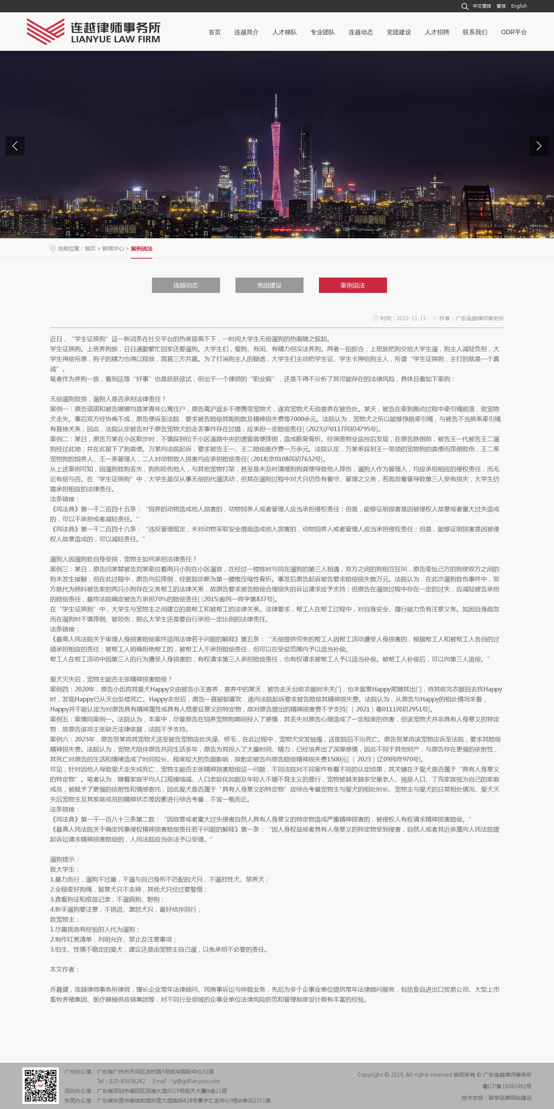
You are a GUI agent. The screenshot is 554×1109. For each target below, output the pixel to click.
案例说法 (352, 285)
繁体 (501, 6)
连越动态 (186, 285)
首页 (90, 248)
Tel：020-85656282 (121, 1081)
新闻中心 (113, 248)
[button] (539, 146)
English (519, 6)
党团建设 (269, 285)
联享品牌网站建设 (510, 1097)
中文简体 (482, 6)
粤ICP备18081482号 (507, 1086)
